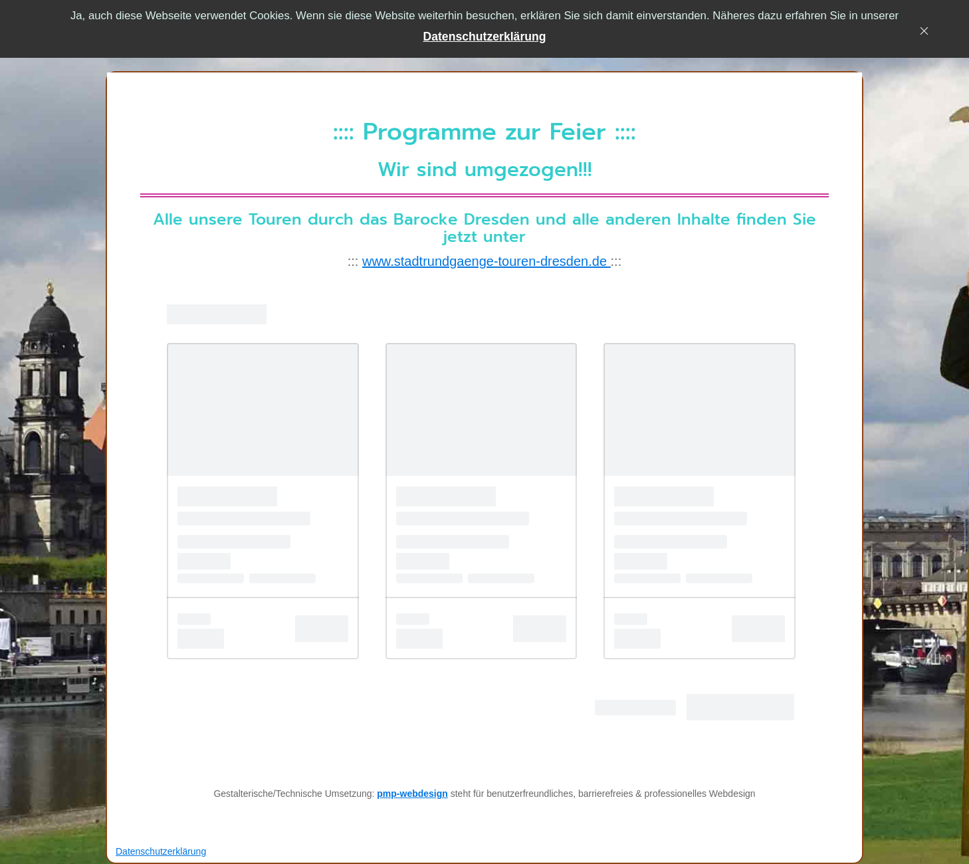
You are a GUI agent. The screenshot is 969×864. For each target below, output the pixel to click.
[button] (484, 37)
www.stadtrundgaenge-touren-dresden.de (486, 261)
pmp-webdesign (412, 793)
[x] (927, 34)
